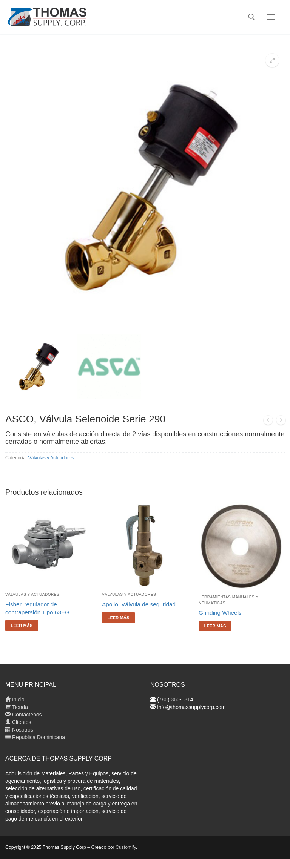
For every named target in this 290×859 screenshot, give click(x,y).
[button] (272, 60)
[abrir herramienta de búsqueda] (251, 17)
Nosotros (19, 730)
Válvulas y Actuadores (51, 457)
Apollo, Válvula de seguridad (139, 604)
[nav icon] (271, 17)
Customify (126, 847)
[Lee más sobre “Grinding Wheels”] (215, 626)
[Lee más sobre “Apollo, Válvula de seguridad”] (118, 617)
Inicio (15, 699)
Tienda (16, 707)
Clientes (18, 722)
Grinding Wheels (220, 612)
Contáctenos (23, 715)
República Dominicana (35, 737)
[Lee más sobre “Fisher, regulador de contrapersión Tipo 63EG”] (21, 625)
